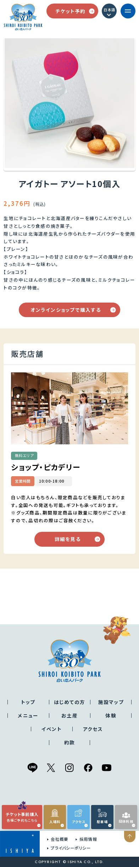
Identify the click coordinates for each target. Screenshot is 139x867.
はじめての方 (69, 701)
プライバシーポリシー (71, 848)
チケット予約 (74, 11)
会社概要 (59, 839)
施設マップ (111, 701)
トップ (28, 701)
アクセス (93, 728)
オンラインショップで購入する (73, 309)
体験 (110, 715)
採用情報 (88, 839)
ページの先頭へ (130, 836)
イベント (51, 728)
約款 (69, 742)
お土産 (69, 715)
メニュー (28, 715)
